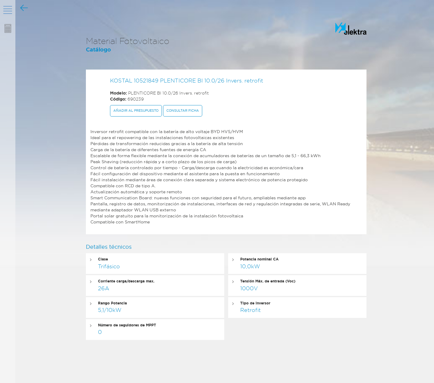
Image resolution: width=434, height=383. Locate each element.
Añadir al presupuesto (136, 110)
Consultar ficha (182, 110)
